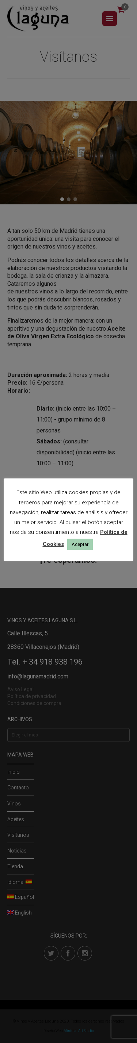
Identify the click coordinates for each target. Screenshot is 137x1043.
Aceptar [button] (80, 544)
